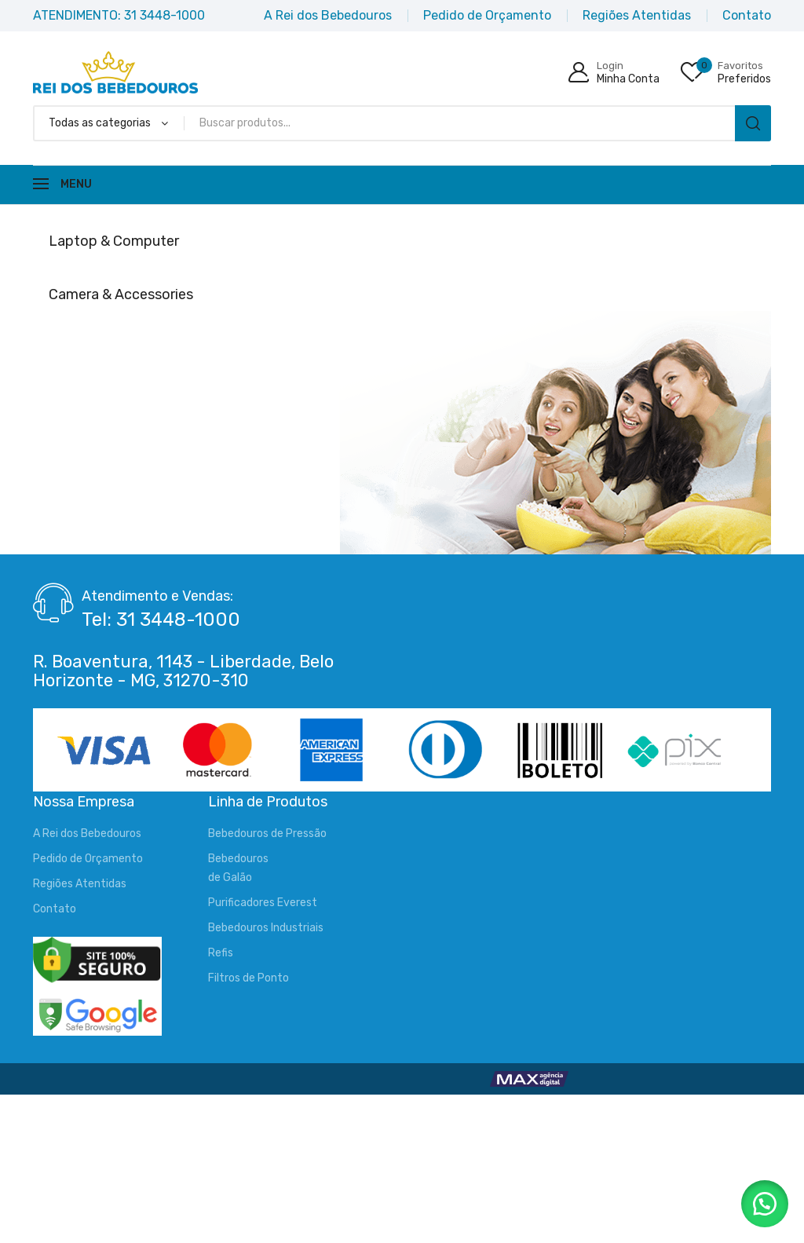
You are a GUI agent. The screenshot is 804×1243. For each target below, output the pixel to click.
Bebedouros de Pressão (267, 833)
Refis (220, 953)
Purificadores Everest (262, 902)
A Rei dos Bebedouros (87, 833)
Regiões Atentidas (79, 883)
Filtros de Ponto (248, 978)
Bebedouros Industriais (265, 927)
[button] (764, 1203)
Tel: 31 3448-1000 (161, 620)
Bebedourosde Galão (238, 868)
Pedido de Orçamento (88, 858)
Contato (54, 909)
